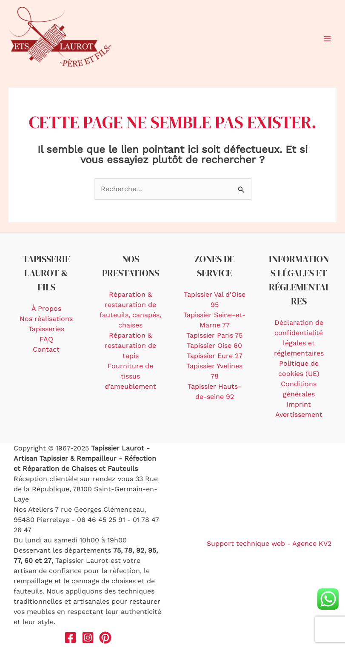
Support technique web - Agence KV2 (269, 543)
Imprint (298, 404)
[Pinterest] (105, 637)
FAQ (46, 339)
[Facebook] (70, 637)
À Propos (46, 308)
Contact (46, 349)
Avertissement (298, 414)
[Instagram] (88, 637)
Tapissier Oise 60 (214, 345)
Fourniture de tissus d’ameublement (130, 376)
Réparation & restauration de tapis (130, 345)
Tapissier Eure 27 (214, 356)
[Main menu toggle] (327, 38)
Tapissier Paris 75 (214, 335)
